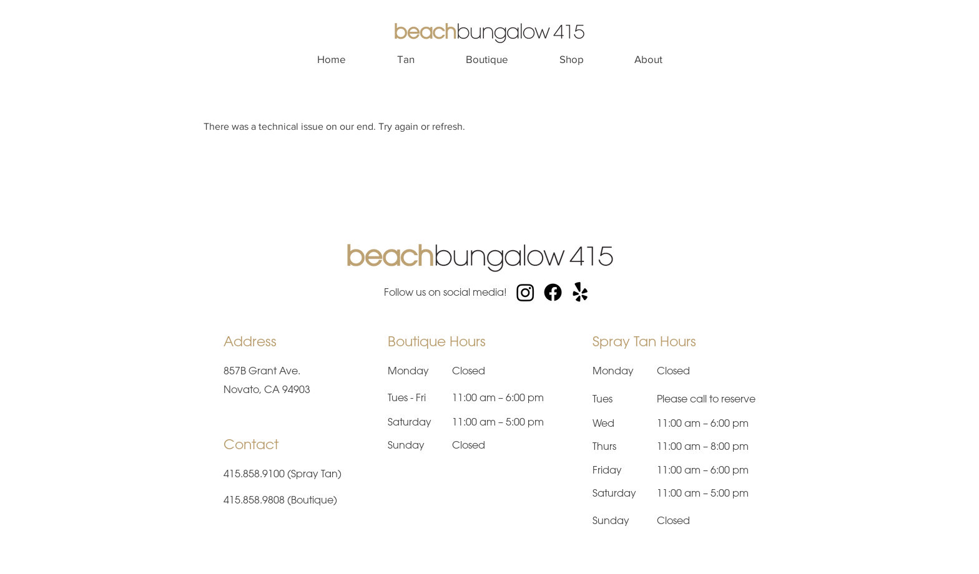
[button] (405, 59)
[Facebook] (552, 292)
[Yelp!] (580, 292)
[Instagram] (525, 292)
